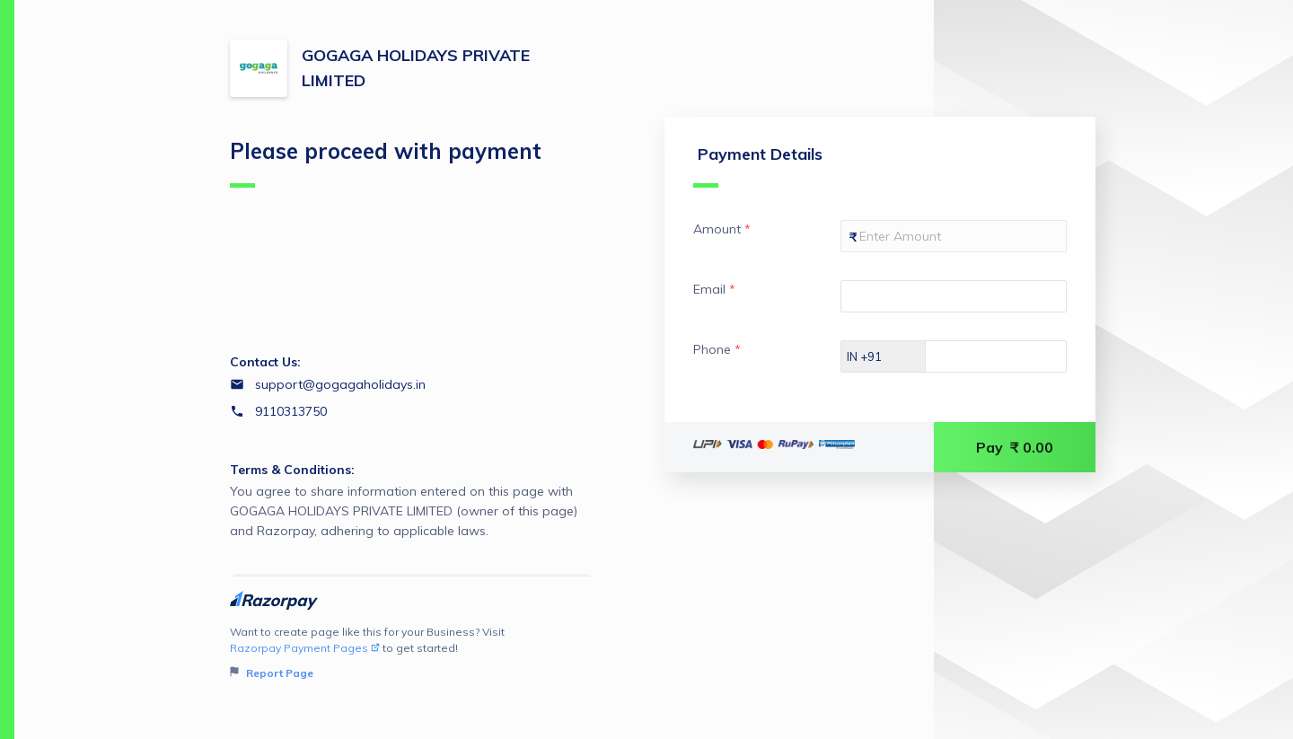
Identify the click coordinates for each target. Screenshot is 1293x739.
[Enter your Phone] (1011, 356)
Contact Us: (265, 362)
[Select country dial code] (883, 356)
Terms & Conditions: (292, 470)
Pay (1014, 447)
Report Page (271, 673)
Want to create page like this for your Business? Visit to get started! (412, 653)
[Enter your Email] (953, 296)
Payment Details (757, 166)
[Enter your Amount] (953, 236)
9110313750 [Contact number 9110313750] (291, 411)
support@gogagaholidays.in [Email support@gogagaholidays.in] (340, 384)
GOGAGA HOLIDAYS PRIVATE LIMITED (416, 68)
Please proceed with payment (385, 162)
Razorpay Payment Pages (305, 648)
